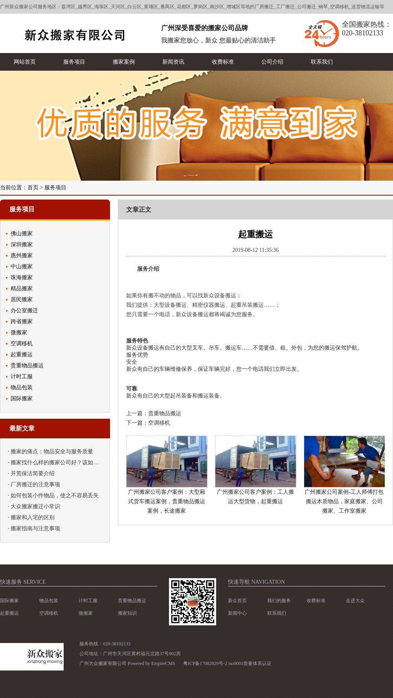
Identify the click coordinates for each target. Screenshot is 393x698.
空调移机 (22, 343)
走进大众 (355, 600)
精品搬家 (22, 288)
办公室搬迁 (24, 310)
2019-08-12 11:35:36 (255, 250)
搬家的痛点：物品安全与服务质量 (52, 451)
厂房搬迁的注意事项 (35, 484)
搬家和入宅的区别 (33, 517)
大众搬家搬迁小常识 (35, 506)
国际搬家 (22, 398)
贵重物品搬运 (27, 365)
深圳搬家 (22, 244)
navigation (268, 582)
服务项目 (55, 188)
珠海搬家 (22, 277)
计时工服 (22, 376)
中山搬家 (22, 266)
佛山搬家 (22, 233)
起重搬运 (22, 354)
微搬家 (19, 332)
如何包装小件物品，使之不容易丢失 (55, 495)
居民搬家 (22, 299)
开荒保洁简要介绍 (33, 473)
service (35, 582)
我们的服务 (279, 600)
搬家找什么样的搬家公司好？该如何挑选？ (63, 462)
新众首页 (237, 600)
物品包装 (22, 387)
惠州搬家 (22, 255)
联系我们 (276, 613)
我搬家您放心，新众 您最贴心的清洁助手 (218, 40)
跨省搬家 (22, 321)
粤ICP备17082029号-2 (205, 663)
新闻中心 (237, 613)
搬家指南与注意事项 (35, 528)
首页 (33, 188)
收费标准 (316, 600)
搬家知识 (127, 613)
